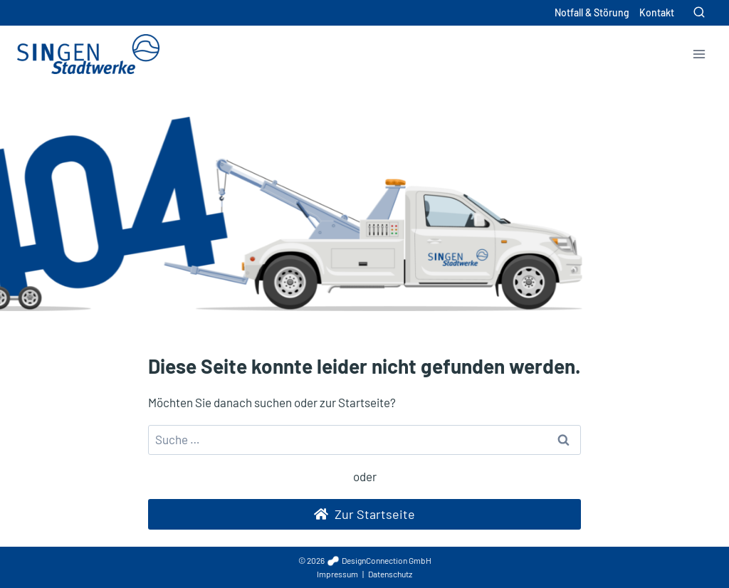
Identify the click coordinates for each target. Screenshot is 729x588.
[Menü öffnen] (699, 54)
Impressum (337, 574)
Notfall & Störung (592, 12)
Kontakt (656, 12)
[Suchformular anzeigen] (699, 13)
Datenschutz (390, 574)
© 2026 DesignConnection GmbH (364, 560)
